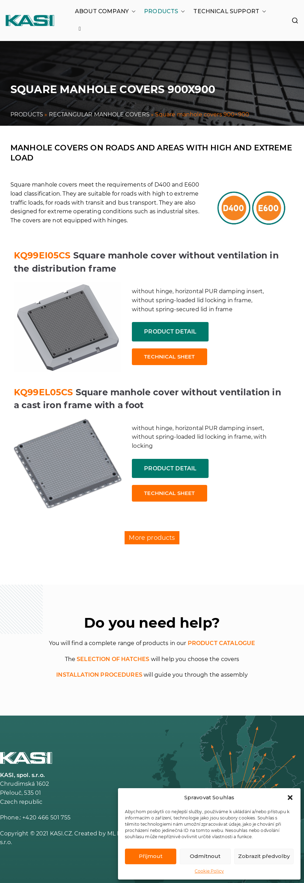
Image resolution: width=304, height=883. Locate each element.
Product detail (170, 331)
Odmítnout (205, 856)
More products (152, 538)
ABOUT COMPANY (105, 11)
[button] (290, 797)
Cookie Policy (209, 871)
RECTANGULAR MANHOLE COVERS (99, 114)
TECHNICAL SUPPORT (229, 11)
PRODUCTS (164, 11)
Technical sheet (169, 356)
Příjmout (150, 856)
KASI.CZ (61, 833)
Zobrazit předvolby (264, 856)
